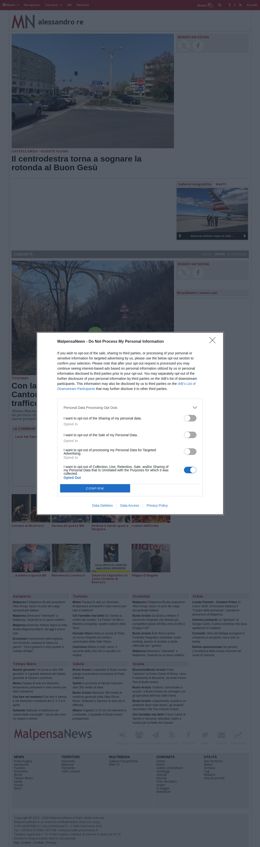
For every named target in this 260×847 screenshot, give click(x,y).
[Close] (214, 341)
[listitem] (130, 407)
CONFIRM (95, 488)
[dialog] (130, 423)
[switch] (190, 418)
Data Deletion (102, 505)
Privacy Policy (157, 505)
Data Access (129, 505)
